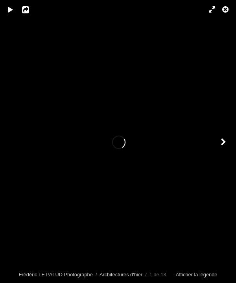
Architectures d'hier (121, 274)
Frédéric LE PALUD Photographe (56, 274)
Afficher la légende (197, 274)
